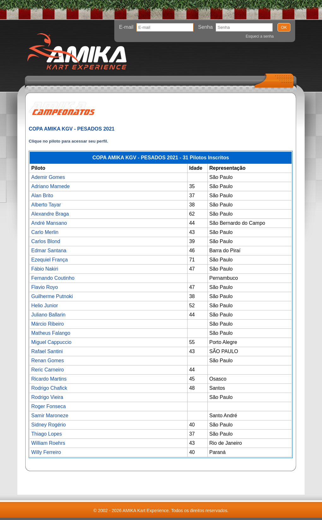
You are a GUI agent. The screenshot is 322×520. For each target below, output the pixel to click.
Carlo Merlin (44, 232)
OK (284, 27)
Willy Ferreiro (46, 452)
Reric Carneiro (47, 369)
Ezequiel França (49, 259)
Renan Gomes (47, 360)
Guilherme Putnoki (52, 296)
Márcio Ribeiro (47, 324)
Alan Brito (42, 195)
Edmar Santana (48, 250)
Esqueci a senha (260, 36)
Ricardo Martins (49, 379)
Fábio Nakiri (44, 269)
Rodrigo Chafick (49, 388)
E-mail (126, 27)
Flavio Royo (44, 287)
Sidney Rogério (48, 424)
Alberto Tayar (46, 204)
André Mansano (49, 223)
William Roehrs (48, 443)
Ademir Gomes (48, 177)
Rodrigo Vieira (47, 397)
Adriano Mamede (50, 186)
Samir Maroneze (49, 415)
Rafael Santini (47, 351)
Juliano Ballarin (48, 314)
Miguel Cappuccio (51, 342)
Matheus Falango (50, 333)
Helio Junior (44, 305)
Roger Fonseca (48, 406)
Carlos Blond (45, 241)
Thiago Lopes (46, 434)
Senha (205, 27)
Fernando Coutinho (53, 278)
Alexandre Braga (50, 214)
